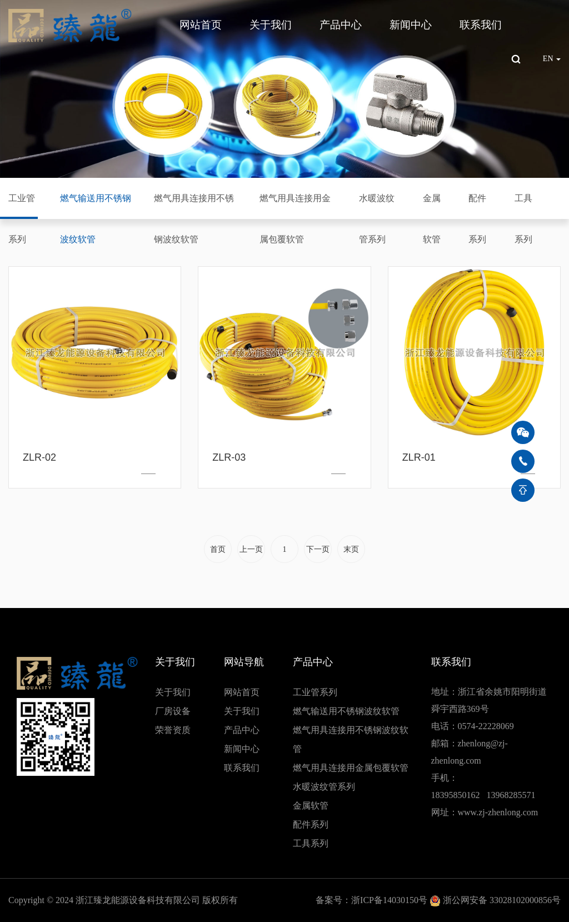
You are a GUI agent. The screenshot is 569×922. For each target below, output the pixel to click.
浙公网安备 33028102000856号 (502, 900)
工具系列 (523, 218)
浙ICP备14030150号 (389, 900)
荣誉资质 (173, 730)
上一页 (251, 549)
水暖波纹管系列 (377, 218)
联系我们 (481, 25)
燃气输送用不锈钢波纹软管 (95, 218)
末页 (351, 549)
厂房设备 (173, 711)
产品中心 (341, 25)
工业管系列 (21, 218)
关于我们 (270, 25)
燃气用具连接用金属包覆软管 (295, 218)
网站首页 (200, 25)
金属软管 (432, 218)
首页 (218, 549)
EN (552, 58)
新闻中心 (411, 25)
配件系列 (477, 218)
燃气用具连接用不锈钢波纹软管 (194, 218)
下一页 (318, 549)
